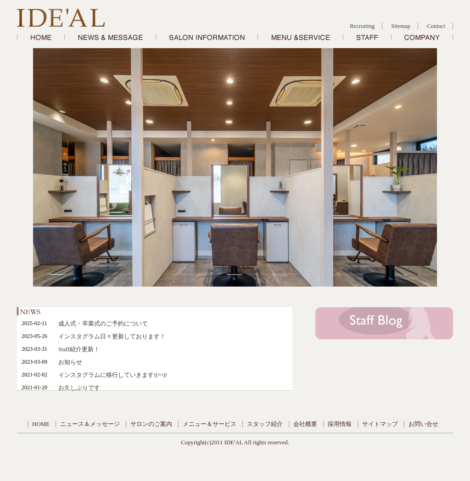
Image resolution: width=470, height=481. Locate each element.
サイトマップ (380, 424)
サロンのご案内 (151, 424)
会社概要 (305, 424)
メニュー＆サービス (209, 424)
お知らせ (70, 362)
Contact (436, 26)
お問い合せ (423, 424)
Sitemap (400, 26)
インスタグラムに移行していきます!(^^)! (112, 375)
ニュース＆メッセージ (90, 424)
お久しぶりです (79, 388)
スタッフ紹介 (265, 424)
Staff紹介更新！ (79, 349)
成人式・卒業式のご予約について (103, 324)
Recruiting (362, 26)
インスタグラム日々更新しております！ (112, 336)
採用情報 (340, 424)
